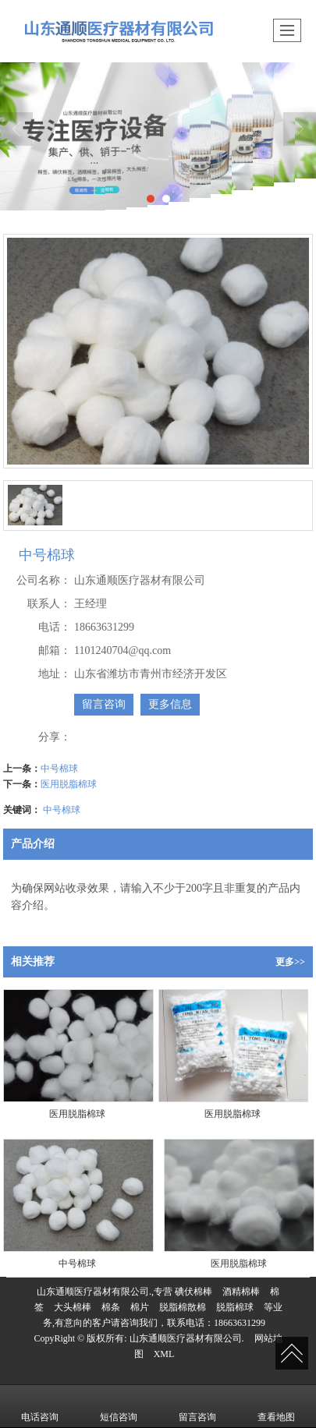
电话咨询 (40, 1406)
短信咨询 (118, 1406)
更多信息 (170, 704)
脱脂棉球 (235, 1307)
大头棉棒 (72, 1307)
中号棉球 (59, 768)
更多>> (290, 961)
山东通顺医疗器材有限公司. (187, 1338)
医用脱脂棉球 (69, 784)
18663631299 (239, 1322)
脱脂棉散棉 (182, 1307)
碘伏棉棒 (193, 1291)
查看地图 (276, 1406)
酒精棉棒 (241, 1291)
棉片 (139, 1307)
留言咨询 (104, 704)
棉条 (110, 1307)
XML (164, 1353)
